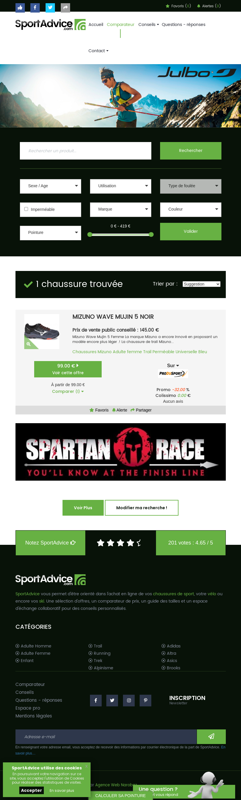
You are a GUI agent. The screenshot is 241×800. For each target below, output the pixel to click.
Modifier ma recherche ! (141, 508)
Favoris (99, 410)
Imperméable (43, 209)
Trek (95, 661)
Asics (169, 661)
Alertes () (209, 6)
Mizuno (105, 352)
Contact (98, 51)
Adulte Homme (33, 646)
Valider (191, 231)
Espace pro (27, 708)
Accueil (96, 24)
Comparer (68, 391)
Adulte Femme (33, 654)
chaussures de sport (173, 594)
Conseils (148, 24)
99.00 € (68, 369)
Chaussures (84, 352)
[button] (50, 186)
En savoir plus (62, 790)
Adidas (171, 646)
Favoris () (178, 6)
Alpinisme (101, 668)
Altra (169, 654)
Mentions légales (33, 716)
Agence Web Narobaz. (116, 785)
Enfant (24, 661)
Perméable (163, 352)
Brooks (171, 668)
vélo (212, 594)
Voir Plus (83, 508)
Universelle (186, 352)
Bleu (202, 352)
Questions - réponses (183, 24)
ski (41, 601)
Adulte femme (127, 352)
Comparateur (120, 24)
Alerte (119, 410)
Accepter (31, 790)
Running (99, 654)
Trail (147, 352)
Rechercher (190, 150)
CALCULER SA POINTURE (120, 795)
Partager (141, 410)
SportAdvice (27, 594)
